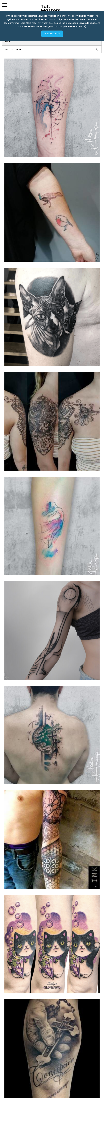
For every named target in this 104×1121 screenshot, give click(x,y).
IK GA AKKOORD (52, 33)
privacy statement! (73, 26)
